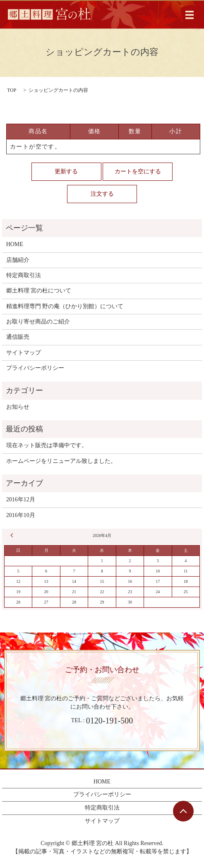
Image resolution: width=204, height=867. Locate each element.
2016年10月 (20, 515)
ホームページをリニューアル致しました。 (61, 461)
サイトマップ (23, 353)
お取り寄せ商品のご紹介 (38, 322)
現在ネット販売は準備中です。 (46, 445)
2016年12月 (20, 499)
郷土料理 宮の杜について (39, 290)
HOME (14, 244)
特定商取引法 (23, 275)
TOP (11, 90)
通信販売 (17, 337)
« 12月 (12, 535)
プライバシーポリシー (35, 368)
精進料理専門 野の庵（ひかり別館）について (65, 306)
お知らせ (17, 407)
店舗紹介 (17, 260)
